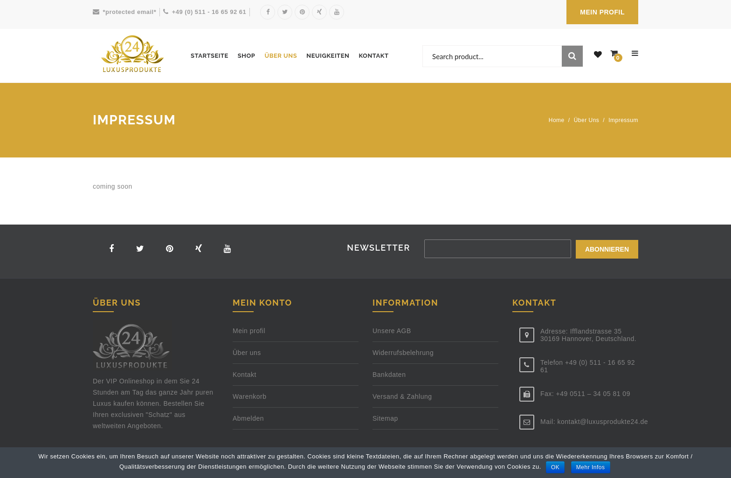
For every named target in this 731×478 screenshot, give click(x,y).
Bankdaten (389, 374)
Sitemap (385, 418)
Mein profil (249, 331)
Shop (246, 55)
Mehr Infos (590, 467)
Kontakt (373, 55)
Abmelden (248, 418)
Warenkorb (249, 396)
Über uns (280, 55)
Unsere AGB (391, 331)
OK (555, 467)
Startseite (209, 55)
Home (557, 120)
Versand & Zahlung (402, 396)
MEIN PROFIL (602, 12)
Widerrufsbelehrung (403, 352)
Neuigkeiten (327, 55)
